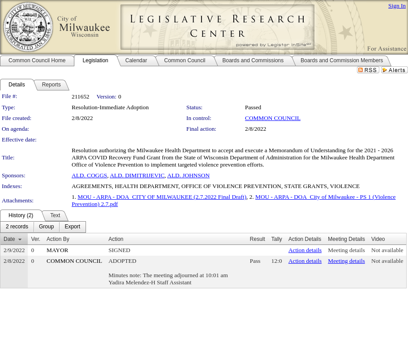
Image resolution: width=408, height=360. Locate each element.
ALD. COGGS (89, 175)
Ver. (35, 239)
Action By (58, 239)
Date (9, 239)
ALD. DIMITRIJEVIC (137, 175)
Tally (276, 239)
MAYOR (57, 250)
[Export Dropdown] (72, 227)
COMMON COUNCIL (273, 118)
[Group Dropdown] (46, 227)
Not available (387, 250)
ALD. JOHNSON (188, 175)
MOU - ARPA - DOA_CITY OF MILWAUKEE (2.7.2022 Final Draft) (161, 196)
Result (257, 239)
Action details (305, 250)
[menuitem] (17, 227)
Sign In (397, 5)
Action (115, 239)
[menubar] (43, 227)
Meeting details (346, 250)
